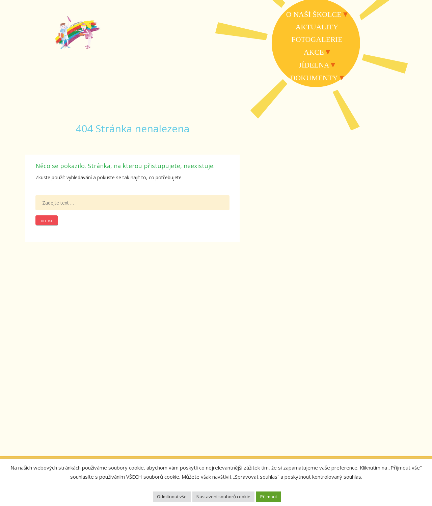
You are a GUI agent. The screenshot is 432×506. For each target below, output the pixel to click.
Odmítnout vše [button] (172, 497)
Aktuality (316, 27)
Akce (314, 52)
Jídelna (314, 65)
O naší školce (314, 14)
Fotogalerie (316, 39)
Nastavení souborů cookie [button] (223, 497)
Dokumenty (314, 78)
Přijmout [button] (268, 497)
